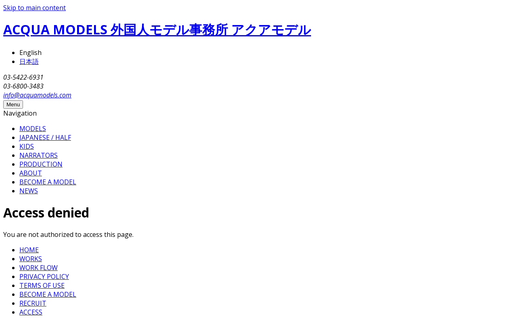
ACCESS (30, 312)
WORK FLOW (38, 267)
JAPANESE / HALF (45, 137)
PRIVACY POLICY (44, 276)
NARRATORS (38, 155)
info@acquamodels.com (37, 95)
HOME (29, 249)
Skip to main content (34, 7)
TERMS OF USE (42, 285)
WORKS (30, 258)
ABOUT (30, 173)
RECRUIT (32, 303)
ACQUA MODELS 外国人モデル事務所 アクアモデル (157, 29)
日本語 (29, 61)
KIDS (26, 146)
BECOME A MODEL (47, 181)
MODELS (32, 128)
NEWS (28, 190)
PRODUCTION (41, 164)
